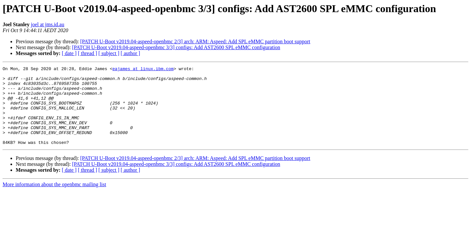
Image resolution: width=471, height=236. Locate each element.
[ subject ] (108, 53)
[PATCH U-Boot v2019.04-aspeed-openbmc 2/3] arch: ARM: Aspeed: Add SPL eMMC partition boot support (195, 41)
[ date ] (69, 53)
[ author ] (130, 53)
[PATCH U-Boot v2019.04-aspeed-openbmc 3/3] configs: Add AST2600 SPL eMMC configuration (176, 47)
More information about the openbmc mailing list (54, 200)
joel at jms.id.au (47, 24)
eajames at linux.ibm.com (142, 69)
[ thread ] (87, 53)
